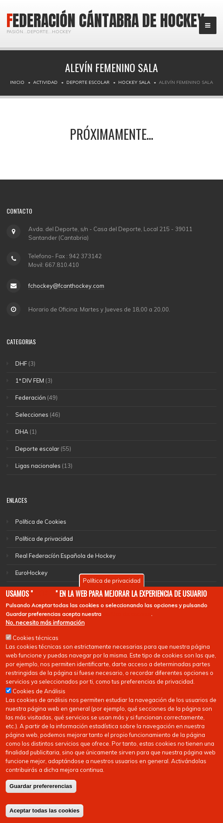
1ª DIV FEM (29, 380)
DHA (21, 431)
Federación (30, 397)
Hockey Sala (134, 82)
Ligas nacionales (38, 465)
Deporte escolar (88, 82)
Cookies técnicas (35, 640)
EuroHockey (31, 572)
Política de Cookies (40, 521)
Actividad (45, 82)
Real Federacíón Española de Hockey (65, 555)
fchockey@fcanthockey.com (66, 285)
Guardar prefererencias (41, 789)
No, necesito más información (45, 625)
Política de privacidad (44, 538)
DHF (21, 363)
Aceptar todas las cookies (44, 813)
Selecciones (31, 414)
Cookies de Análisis (39, 694)
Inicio (17, 82)
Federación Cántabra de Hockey (106, 20)
